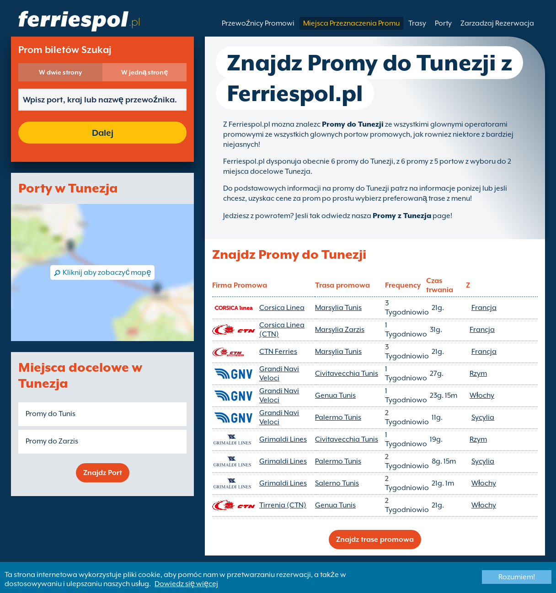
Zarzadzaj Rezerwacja (497, 23)
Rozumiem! (516, 577)
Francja (484, 308)
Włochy (482, 395)
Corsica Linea (282, 308)
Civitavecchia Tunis (346, 373)
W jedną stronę (144, 72)
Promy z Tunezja (402, 216)
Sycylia (482, 417)
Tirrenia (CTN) (282, 505)
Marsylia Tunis (338, 308)
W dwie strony (60, 72)
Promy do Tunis (50, 414)
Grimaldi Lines (283, 439)
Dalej (102, 133)
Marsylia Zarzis (339, 330)
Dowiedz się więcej (186, 584)
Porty (443, 23)
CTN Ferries (278, 351)
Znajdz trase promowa (375, 539)
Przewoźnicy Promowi (258, 23)
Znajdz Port (102, 473)
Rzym (478, 373)
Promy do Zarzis (52, 441)
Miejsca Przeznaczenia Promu (351, 23)
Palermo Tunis (338, 417)
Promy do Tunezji (353, 124)
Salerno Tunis (337, 483)
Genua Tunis (335, 395)
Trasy (417, 23)
